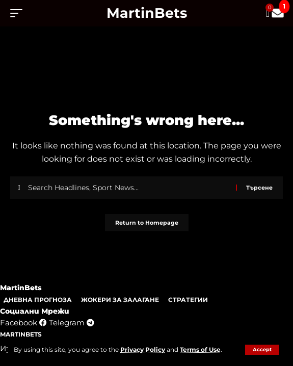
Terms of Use (200, 349)
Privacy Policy (142, 349)
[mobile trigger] (19, 13)
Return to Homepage (146, 222)
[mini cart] (268, 13)
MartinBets (146, 13)
